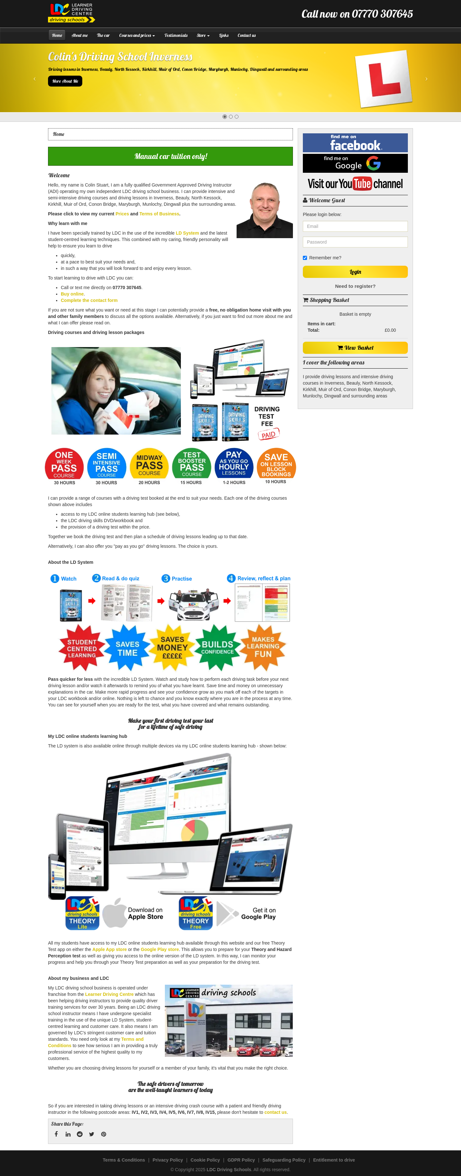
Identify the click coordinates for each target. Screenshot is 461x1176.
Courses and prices (137, 35)
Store (203, 35)
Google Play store (160, 949)
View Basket (355, 347)
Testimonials (175, 35)
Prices (122, 213)
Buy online (72, 293)
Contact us (246, 35)
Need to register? (355, 286)
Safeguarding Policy (284, 1160)
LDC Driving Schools (228, 1169)
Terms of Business (159, 213)
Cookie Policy (205, 1160)
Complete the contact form (89, 300)
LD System (187, 233)
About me (79, 35)
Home (57, 35)
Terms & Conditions (124, 1160)
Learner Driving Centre (109, 994)
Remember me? (322, 257)
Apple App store (110, 949)
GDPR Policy (241, 1160)
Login (355, 271)
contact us (275, 1112)
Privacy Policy (168, 1160)
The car (103, 35)
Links (223, 35)
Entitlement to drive (334, 1160)
